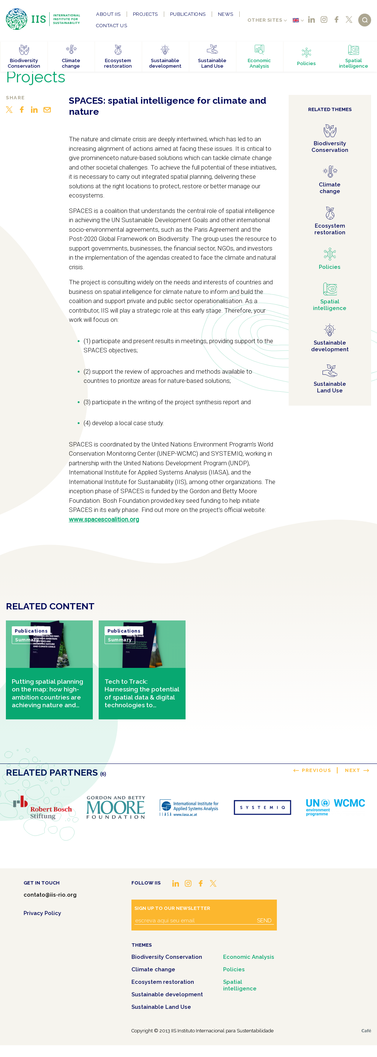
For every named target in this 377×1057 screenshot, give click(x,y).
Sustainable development (167, 994)
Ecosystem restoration (162, 982)
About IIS (108, 14)
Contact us (111, 25)
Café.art (366, 1030)
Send (264, 920)
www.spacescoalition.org (104, 519)
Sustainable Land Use (161, 1007)
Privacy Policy (42, 913)
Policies (234, 969)
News (225, 14)
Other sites (264, 20)
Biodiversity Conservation (166, 957)
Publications (188, 14)
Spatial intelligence (240, 985)
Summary (27, 640)
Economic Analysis (248, 957)
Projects (145, 14)
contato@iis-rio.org (50, 894)
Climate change (153, 969)
